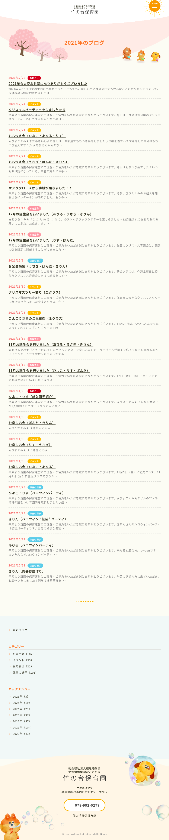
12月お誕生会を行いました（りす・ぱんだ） (42, 240)
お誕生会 (34, 208)
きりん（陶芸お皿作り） (27, 571)
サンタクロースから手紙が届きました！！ (40, 188)
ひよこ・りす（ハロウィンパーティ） (37, 493)
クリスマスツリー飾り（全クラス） (35, 292)
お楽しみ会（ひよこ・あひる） (32, 466)
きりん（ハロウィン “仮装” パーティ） (38, 519)
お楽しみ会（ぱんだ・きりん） (32, 422)
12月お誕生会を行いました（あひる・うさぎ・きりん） (51, 214)
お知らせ (34, 78)
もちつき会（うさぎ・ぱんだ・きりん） (39, 162)
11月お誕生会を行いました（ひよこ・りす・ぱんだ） (49, 370)
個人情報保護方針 (84, 815)
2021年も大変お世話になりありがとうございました (48, 83)
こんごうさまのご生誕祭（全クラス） (37, 318)
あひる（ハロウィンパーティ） (32, 545)
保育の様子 (35, 260)
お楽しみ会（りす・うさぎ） (30, 444)
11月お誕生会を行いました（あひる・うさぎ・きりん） (51, 344)
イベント (34, 104)
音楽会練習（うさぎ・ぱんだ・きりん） (39, 266)
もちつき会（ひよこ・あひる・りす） (37, 135)
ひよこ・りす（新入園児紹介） (32, 396)
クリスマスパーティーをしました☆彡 (37, 109)
